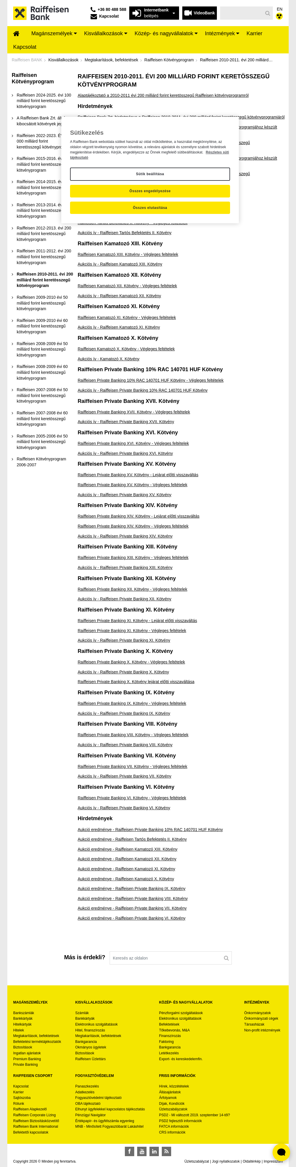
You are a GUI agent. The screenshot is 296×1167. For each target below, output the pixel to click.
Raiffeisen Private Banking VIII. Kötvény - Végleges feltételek (133, 734)
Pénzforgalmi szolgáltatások (181, 1013)
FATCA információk (174, 1126)
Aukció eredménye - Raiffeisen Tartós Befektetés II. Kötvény (132, 839)
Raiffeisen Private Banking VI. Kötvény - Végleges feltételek (132, 798)
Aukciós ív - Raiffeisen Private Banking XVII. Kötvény (126, 421)
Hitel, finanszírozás (90, 1030)
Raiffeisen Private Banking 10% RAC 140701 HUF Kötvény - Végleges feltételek (151, 380)
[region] (150, 170)
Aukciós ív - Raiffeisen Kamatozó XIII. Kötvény (120, 264)
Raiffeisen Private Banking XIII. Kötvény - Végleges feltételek (133, 557)
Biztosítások (22, 1047)
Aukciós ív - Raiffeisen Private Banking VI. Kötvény (124, 807)
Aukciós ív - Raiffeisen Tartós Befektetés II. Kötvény (124, 232)
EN (280, 9)
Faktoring (166, 1042)
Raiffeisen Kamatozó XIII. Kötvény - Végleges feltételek (128, 254)
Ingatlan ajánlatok (27, 1053)
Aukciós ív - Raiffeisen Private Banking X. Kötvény (123, 672)
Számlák (82, 1013)
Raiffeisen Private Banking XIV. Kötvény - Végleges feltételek (133, 526)
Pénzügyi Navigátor (90, 1115)
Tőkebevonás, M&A (174, 1030)
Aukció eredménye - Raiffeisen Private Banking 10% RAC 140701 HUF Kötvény (150, 829)
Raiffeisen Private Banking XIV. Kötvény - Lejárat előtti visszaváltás (139, 516)
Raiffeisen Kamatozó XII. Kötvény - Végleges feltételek (127, 285)
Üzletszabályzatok (173, 1109)
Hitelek (18, 1030)
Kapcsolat (21, 1086)
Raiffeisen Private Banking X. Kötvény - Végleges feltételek (131, 662)
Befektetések (169, 1024)
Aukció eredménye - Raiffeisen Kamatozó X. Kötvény (126, 878)
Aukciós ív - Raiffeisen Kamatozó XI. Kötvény (119, 327)
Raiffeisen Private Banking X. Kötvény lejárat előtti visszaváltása (136, 681)
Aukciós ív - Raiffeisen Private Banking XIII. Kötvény (125, 567)
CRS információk (172, 1132)
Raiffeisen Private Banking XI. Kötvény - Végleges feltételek (132, 630)
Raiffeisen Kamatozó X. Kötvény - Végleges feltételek (126, 349)
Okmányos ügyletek (90, 1047)
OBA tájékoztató (88, 1104)
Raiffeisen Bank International (35, 1126)
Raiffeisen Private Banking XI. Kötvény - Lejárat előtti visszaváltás (137, 620)
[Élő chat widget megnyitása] (281, 1152)
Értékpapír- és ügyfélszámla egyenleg (104, 1121)
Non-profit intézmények (262, 1030)
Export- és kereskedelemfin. (181, 1059)
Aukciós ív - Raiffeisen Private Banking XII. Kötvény (124, 599)
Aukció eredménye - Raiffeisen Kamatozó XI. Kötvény (126, 869)
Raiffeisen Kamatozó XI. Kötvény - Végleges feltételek (127, 317)
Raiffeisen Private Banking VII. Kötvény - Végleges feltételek (132, 766)
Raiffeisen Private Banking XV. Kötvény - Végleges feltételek (132, 484)
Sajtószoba (21, 1098)
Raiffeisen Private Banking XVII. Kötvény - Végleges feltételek (134, 412)
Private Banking (25, 1065)
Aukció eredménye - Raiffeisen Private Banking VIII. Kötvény (133, 898)
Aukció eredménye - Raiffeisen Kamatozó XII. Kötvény (127, 859)
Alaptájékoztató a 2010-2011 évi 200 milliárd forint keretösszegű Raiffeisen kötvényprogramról (163, 95)
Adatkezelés (84, 1092)
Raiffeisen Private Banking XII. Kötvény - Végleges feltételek (132, 589)
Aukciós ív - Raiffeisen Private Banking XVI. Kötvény (125, 453)
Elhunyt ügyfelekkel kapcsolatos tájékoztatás (110, 1109)
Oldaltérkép (252, 1161)
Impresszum (273, 1161)
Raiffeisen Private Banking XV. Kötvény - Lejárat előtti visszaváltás (138, 474)
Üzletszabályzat (196, 1161)
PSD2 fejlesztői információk (180, 1121)
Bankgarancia (86, 1042)
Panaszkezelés (87, 1086)
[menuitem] (16, 34)
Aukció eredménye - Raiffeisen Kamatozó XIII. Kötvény (128, 849)
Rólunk (18, 1104)
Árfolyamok (168, 1098)
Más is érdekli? (84, 957)
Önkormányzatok (257, 1013)
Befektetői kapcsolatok (30, 1132)
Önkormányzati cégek (261, 1018)
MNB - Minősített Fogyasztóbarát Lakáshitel (109, 1126)
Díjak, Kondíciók (172, 1104)
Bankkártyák (23, 1018)
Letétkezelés (169, 1053)
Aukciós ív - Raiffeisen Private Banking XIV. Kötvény (125, 536)
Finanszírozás (170, 1036)
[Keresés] (241, 13)
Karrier (18, 1092)
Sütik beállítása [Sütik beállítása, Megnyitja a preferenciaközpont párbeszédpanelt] (150, 174)
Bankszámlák (23, 1013)
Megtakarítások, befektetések (36, 1036)
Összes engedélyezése (150, 191)
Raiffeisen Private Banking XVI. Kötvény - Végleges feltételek (133, 443)
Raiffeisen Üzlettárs (90, 1059)
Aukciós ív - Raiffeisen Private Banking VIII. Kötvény (125, 744)
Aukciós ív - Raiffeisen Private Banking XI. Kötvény (124, 640)
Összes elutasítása (150, 208)
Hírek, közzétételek (174, 1086)
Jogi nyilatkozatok (226, 1161)
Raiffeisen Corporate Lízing (34, 1115)
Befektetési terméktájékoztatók (37, 1042)
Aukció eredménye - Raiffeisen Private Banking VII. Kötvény (132, 908)
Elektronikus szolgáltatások (96, 1024)
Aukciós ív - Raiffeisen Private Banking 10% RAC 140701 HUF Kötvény (142, 390)
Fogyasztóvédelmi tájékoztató (98, 1098)
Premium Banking (27, 1059)
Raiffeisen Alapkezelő (30, 1109)
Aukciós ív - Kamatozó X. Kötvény (109, 359)
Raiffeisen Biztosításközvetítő (36, 1121)
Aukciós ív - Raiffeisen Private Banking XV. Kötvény (124, 494)
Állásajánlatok (170, 1092)
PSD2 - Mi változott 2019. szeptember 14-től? (194, 1115)
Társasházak (254, 1024)
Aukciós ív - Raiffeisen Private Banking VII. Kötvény (124, 776)
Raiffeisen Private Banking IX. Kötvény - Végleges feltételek (132, 703)
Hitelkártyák (22, 1024)
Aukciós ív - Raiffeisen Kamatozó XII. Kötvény (119, 295)
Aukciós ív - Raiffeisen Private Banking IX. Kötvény (124, 713)
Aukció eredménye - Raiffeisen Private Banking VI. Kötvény (132, 918)
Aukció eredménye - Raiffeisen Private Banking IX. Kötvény (132, 888)
